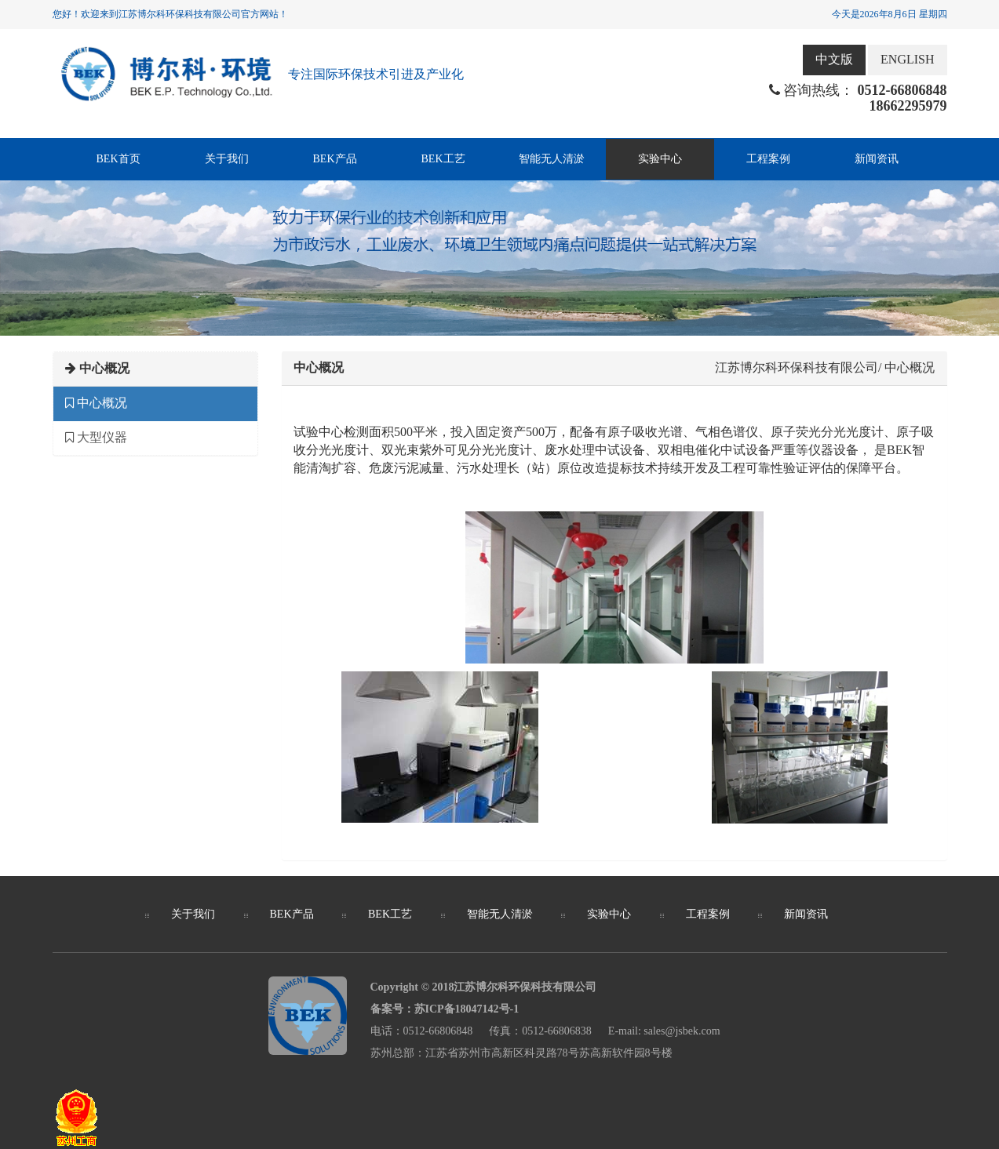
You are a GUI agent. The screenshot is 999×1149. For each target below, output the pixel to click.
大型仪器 (96, 437)
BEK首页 (118, 159)
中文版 (834, 59)
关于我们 (227, 159)
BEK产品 (335, 159)
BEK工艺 (443, 159)
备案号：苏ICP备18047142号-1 (445, 1009)
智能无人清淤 (552, 159)
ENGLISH (907, 59)
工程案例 (768, 159)
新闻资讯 (877, 159)
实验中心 (660, 159)
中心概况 (96, 402)
